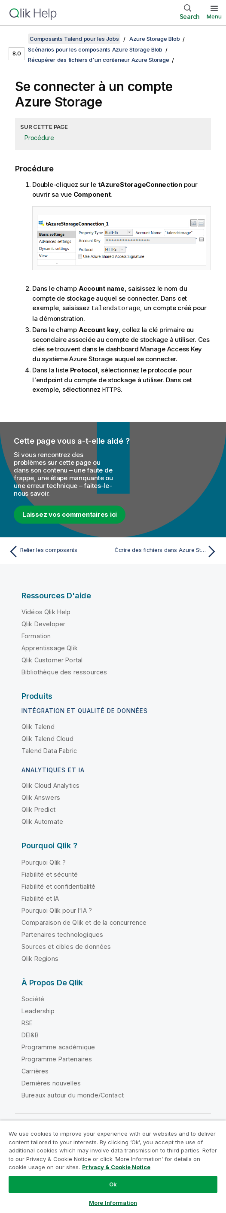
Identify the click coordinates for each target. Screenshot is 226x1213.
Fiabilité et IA (40, 897)
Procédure (39, 137)
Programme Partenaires (56, 1058)
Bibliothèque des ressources (64, 671)
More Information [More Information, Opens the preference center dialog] (113, 1202)
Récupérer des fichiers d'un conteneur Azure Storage (98, 59)
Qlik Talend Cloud (47, 737)
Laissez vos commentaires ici (69, 513)
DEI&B (30, 1034)
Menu (214, 16)
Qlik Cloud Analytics (50, 784)
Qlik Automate (42, 820)
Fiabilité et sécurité (49, 873)
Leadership (38, 1010)
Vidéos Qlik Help (46, 611)
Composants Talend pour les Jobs (74, 38)
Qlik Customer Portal (51, 659)
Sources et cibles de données (66, 945)
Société (32, 998)
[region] (113, 1166)
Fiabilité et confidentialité (58, 885)
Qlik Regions (39, 957)
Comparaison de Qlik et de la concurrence (84, 921)
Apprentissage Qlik (49, 647)
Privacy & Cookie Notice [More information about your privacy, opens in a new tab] (116, 1167)
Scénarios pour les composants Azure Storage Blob (95, 49)
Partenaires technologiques (62, 933)
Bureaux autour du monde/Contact (72, 1094)
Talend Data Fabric (49, 749)
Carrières (35, 1070)
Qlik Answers (40, 796)
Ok (113, 1184)
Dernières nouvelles (51, 1082)
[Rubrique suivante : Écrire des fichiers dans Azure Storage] (167, 550)
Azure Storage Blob (154, 38)
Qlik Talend (38, 725)
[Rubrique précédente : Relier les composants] (58, 550)
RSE (27, 1022)
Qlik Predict (38, 808)
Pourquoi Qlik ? (43, 861)
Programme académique (58, 1046)
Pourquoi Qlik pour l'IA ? (56, 909)
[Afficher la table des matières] (17, 38)
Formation (36, 635)
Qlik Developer (43, 623)
